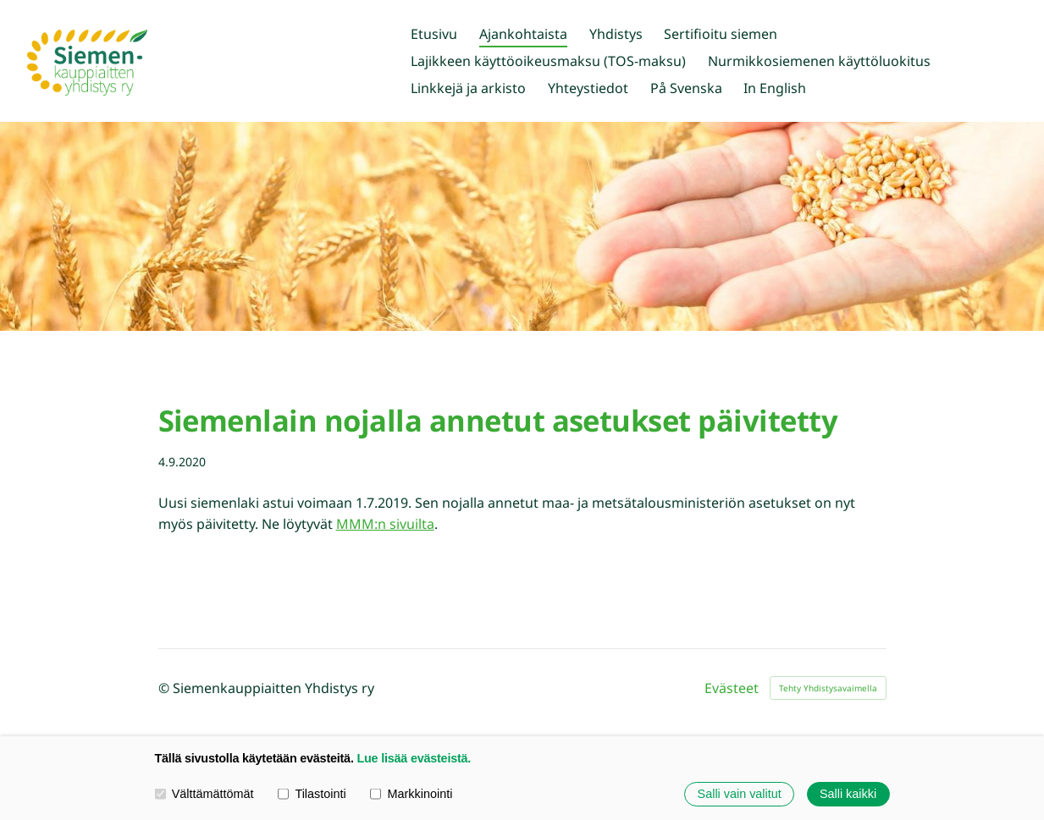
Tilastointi (311, 794)
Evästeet (731, 688)
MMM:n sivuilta (385, 524)
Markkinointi (411, 794)
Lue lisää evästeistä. (413, 758)
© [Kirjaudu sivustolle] (165, 688)
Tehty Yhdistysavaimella (828, 688)
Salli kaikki (848, 794)
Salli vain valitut (740, 794)
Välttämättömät (204, 794)
